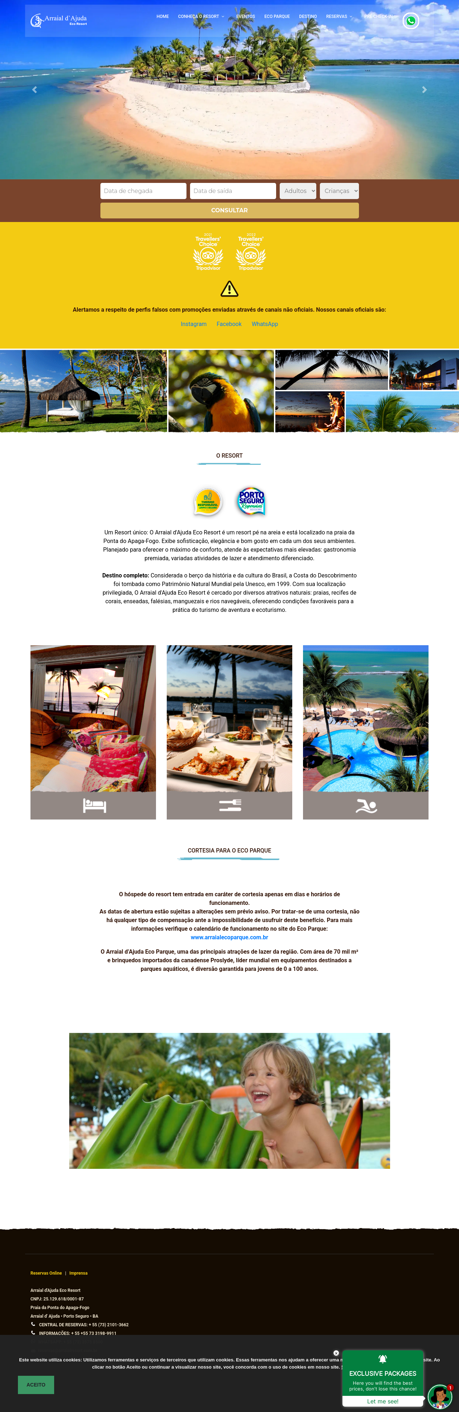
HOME (163, 16)
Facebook (229, 324)
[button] (34, 89)
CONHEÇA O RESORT (198, 16)
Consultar (229, 210)
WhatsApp (265, 324)
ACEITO (36, 1385)
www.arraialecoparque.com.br (229, 937)
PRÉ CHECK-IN (378, 16)
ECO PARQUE (277, 16)
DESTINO (308, 16)
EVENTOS (245, 16)
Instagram (194, 324)
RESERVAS (336, 16)
